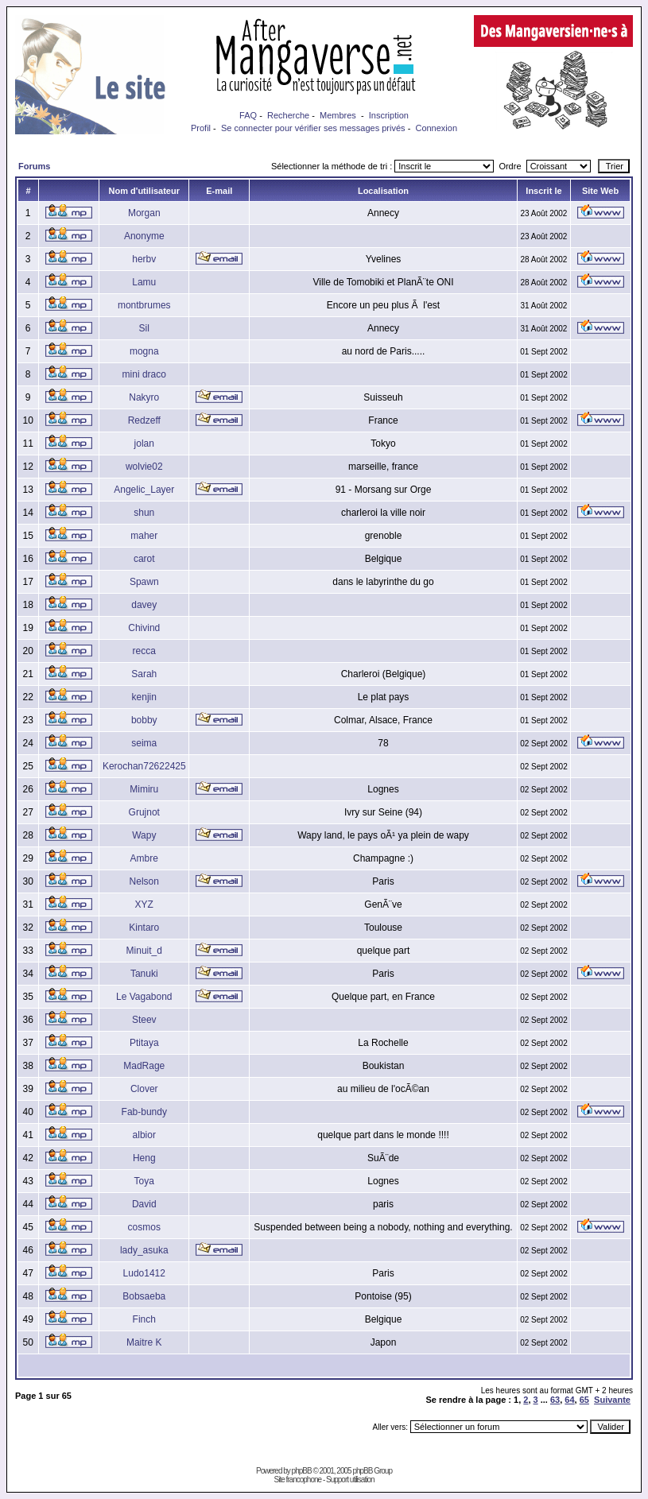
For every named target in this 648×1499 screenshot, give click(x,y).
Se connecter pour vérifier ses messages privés (313, 128)
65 (584, 1399)
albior (144, 1135)
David (144, 1204)
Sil (144, 328)
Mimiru (144, 789)
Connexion (436, 128)
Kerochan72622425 (144, 766)
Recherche (288, 115)
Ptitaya (144, 1042)
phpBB (302, 1470)
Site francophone (297, 1479)
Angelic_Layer (144, 489)
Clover (144, 1088)
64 (569, 1399)
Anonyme (144, 236)
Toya (144, 1181)
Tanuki (144, 973)
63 (555, 1399)
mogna (144, 351)
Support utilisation (350, 1479)
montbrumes (144, 305)
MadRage (144, 1065)
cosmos (144, 1227)
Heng (144, 1158)
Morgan (144, 213)
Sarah (144, 674)
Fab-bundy (144, 1111)
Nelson (144, 881)
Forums (34, 166)
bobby (144, 720)
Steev (144, 1019)
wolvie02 (144, 466)
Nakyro (144, 397)
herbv (144, 259)
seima (144, 743)
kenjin (144, 697)
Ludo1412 (144, 1273)
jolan (144, 443)
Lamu (144, 282)
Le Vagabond (144, 996)
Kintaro (144, 927)
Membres (338, 115)
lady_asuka (144, 1250)
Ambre (144, 858)
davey (144, 604)
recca (144, 651)
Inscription (389, 115)
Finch (144, 1319)
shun (144, 512)
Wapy (144, 835)
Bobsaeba (143, 1296)
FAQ (248, 115)
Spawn (144, 581)
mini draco (144, 374)
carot (144, 558)
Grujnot (144, 812)
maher (143, 535)
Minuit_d (144, 950)
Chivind (144, 627)
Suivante (612, 1399)
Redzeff (144, 420)
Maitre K (144, 1342)
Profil (201, 128)
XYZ (144, 904)
